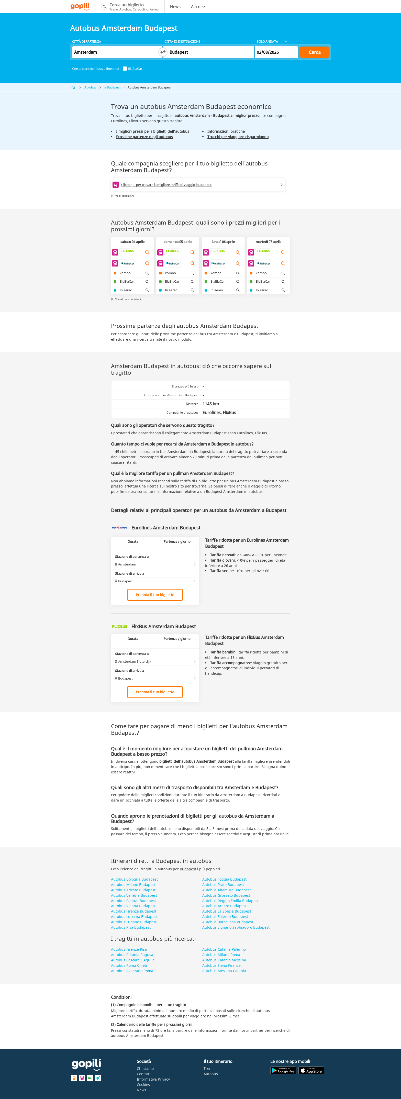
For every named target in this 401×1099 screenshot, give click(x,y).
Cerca (315, 52)
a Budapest (112, 87)
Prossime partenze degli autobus (144, 136)
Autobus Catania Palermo (224, 949)
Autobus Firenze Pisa (129, 949)
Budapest (188, 869)
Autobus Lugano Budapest (134, 921)
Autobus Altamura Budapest (226, 889)
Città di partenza (86, 41)
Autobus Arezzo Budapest (224, 905)
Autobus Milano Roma (221, 954)
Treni (208, 1068)
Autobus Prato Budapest (223, 884)
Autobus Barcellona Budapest (227, 921)
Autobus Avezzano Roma (132, 970)
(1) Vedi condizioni (122, 195)
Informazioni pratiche (226, 131)
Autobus (90, 87)
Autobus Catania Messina (224, 960)
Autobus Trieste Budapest (133, 889)
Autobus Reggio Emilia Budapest (230, 900)
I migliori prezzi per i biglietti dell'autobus (152, 131)
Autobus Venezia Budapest (134, 895)
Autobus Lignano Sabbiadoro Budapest (236, 927)
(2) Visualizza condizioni (126, 299)
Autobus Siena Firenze (221, 965)
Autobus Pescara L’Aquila (132, 960)
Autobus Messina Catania (224, 970)
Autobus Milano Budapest (133, 884)
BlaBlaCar (132, 68)
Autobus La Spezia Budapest (226, 911)
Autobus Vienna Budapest (133, 905)
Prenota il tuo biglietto (155, 594)
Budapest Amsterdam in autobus (234, 491)
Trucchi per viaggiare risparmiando (238, 136)
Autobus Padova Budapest (133, 900)
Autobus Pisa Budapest (131, 927)
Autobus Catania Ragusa (132, 954)
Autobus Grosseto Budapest (226, 895)
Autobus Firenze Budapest (133, 911)
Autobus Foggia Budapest (224, 879)
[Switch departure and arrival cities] (163, 52)
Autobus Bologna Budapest (134, 879)
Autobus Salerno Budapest (225, 916)
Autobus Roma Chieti (129, 965)
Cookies (143, 1084)
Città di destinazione (182, 41)
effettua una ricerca (142, 486)
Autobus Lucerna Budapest (134, 916)
